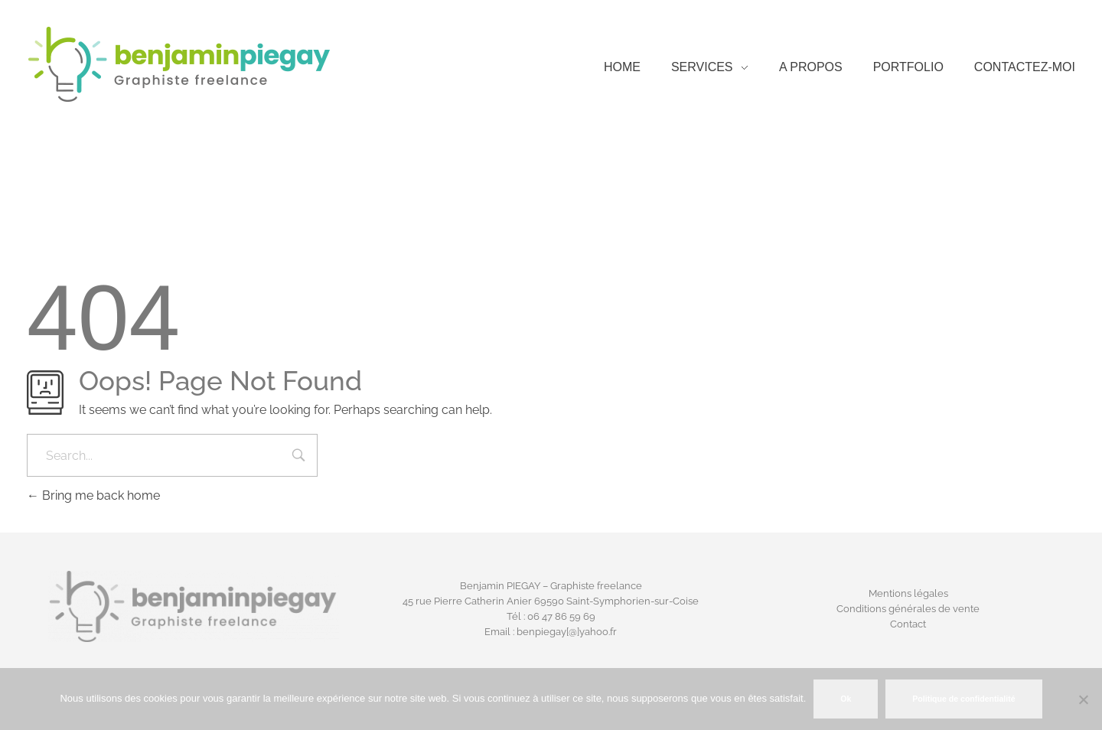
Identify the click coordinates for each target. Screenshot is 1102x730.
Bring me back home (93, 495)
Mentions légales (908, 593)
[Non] (1083, 699)
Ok (845, 698)
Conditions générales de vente (908, 608)
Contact (908, 624)
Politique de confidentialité (963, 698)
